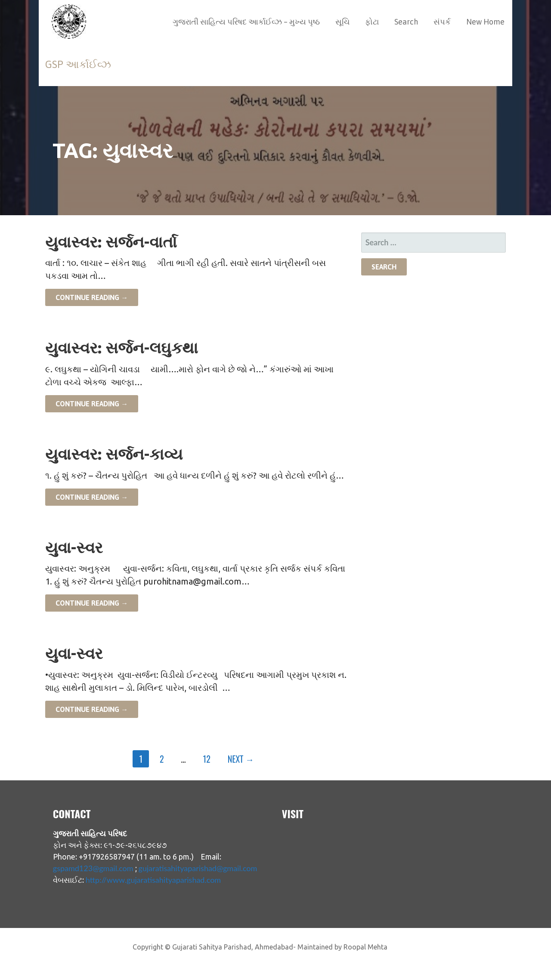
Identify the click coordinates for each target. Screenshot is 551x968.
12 (206, 758)
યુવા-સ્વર (74, 547)
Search (406, 21)
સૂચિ (342, 21)
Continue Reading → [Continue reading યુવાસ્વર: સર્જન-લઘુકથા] (92, 404)
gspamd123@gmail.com (93, 868)
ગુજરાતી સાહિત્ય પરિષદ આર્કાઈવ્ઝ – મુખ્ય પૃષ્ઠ (246, 21)
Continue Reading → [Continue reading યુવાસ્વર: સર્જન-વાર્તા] (92, 297)
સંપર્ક (442, 21)
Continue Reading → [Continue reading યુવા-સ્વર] (92, 603)
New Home (485, 21)
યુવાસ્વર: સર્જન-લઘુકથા (121, 347)
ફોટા (372, 21)
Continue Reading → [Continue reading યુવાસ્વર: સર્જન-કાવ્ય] (92, 497)
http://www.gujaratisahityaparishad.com (153, 879)
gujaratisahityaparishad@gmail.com (198, 868)
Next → (241, 758)
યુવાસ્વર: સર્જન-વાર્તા (111, 242)
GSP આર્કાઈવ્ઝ (78, 64)
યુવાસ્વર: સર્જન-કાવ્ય (114, 454)
